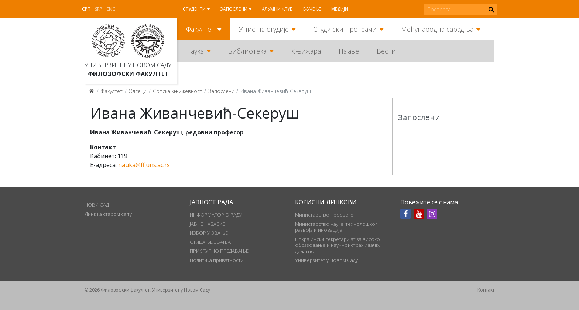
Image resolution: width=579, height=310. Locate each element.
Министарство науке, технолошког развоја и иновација (336, 227)
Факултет (200, 29)
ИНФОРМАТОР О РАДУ (216, 214)
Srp (98, 9)
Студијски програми (345, 29)
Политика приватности (217, 260)
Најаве (349, 51)
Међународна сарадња (437, 29)
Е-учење (312, 9)
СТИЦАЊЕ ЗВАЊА (210, 242)
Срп (86, 9)
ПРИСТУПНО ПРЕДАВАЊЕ (219, 251)
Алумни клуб (277, 9)
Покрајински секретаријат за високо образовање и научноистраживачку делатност (337, 245)
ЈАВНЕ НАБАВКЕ (207, 224)
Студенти (194, 9)
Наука (195, 51)
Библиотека (247, 51)
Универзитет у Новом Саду (128, 65)
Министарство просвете (324, 214)
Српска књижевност (177, 91)
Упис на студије (264, 29)
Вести (386, 51)
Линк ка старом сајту (108, 214)
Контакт (485, 290)
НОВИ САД (97, 204)
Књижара (306, 51)
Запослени (233, 9)
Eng (111, 9)
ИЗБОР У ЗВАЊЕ (209, 232)
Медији (339, 9)
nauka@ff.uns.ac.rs (144, 165)
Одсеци (138, 91)
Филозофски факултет (128, 74)
